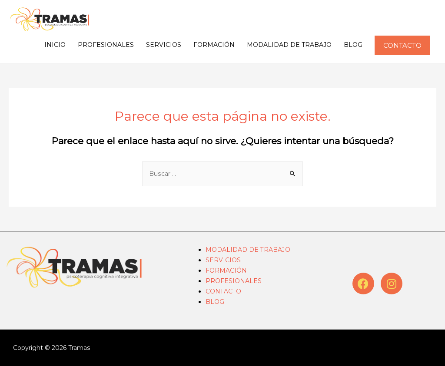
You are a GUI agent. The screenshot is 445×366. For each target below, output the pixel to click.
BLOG (353, 45)
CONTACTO (223, 291)
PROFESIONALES (106, 45)
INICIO (55, 45)
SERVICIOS (163, 45)
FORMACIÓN (214, 45)
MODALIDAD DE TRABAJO (289, 45)
